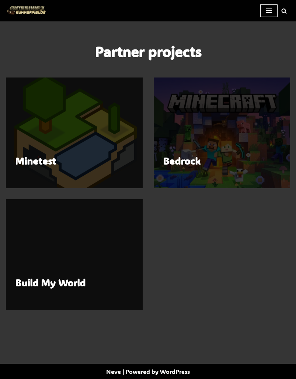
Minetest (35, 161)
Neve (113, 371)
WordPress (175, 371)
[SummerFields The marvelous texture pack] (28, 10)
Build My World (50, 282)
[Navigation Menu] (269, 10)
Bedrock (182, 161)
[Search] (284, 11)
